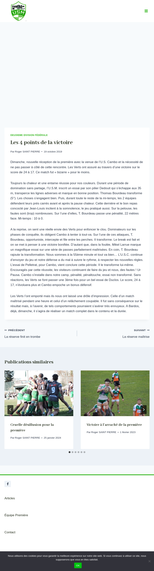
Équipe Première (16, 515)
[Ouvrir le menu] (146, 11)
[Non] (149, 561)
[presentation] (38, 393)
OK (78, 565)
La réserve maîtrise (115, 333)
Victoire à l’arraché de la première (114, 425)
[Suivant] (144, 409)
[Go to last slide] (10, 409)
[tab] (69, 452)
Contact (9, 532)
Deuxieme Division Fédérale (29, 135)
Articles (9, 498)
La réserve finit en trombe (39, 333)
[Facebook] (7, 484)
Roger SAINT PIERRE (27, 151)
